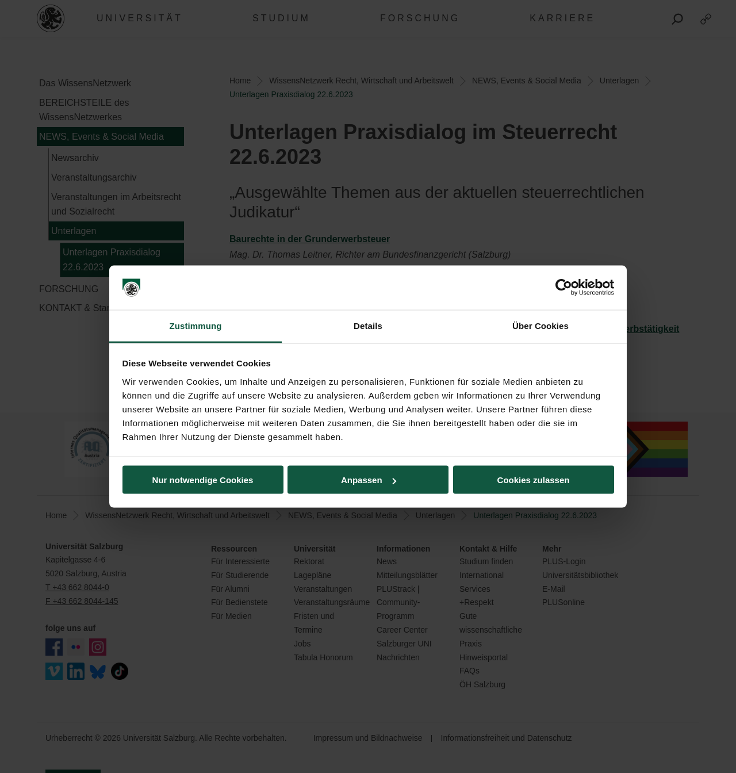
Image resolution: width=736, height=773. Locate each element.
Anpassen (368, 480)
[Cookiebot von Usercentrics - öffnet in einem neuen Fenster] (563, 287)
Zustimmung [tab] (196, 325)
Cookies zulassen (533, 480)
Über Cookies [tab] (540, 325)
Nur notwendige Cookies (203, 480)
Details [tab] (368, 325)
